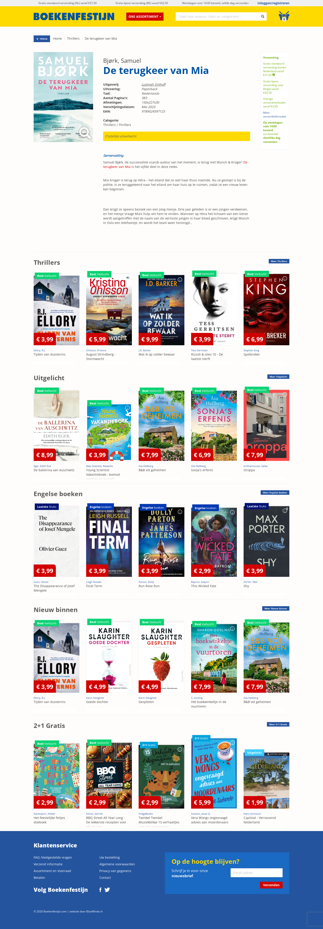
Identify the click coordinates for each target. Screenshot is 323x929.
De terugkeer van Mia (101, 38)
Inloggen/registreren (273, 3)
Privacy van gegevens (115, 871)
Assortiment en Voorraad (52, 871)
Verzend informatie (48, 864)
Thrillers (73, 38)
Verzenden (271, 885)
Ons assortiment (145, 16)
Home (57, 38)
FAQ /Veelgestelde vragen (53, 857)
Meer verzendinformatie (274, 114)
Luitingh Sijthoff (153, 84)
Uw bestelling (109, 857)
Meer (279, 261)
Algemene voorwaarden (117, 864)
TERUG (41, 38)
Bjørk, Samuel (122, 60)
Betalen (39, 877)
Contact (105, 877)
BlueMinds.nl (94, 911)
